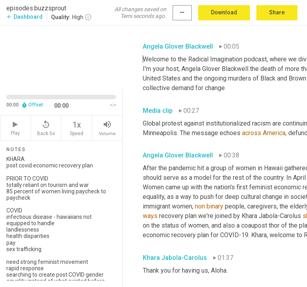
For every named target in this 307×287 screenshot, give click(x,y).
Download (224, 12)
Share (277, 12)
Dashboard (24, 17)
